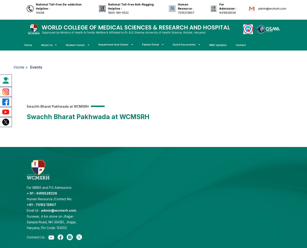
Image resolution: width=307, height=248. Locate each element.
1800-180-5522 (131, 8)
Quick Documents (186, 44)
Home (28, 45)
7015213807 (186, 8)
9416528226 (227, 8)
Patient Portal (153, 44)
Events (36, 67)
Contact (241, 45)
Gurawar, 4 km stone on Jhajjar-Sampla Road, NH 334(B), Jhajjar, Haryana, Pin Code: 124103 (52, 222)
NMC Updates (218, 45)
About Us (49, 45)
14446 (59, 8)
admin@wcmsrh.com (271, 8)
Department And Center (115, 44)
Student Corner (77, 45)
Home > (21, 67)
